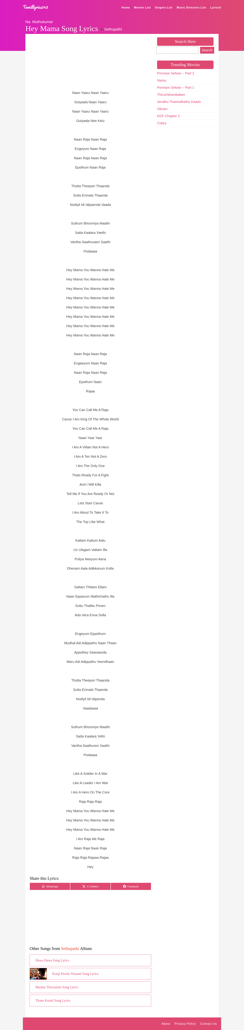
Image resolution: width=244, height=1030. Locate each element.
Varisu (161, 80)
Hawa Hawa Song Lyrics (52, 960)
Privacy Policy (185, 1023)
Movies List (142, 7)
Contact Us (208, 1023)
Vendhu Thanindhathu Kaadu (179, 102)
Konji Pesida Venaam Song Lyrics (75, 974)
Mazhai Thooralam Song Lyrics (56, 987)
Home (126, 7)
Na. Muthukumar (39, 22)
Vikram (162, 109)
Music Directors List (191, 7)
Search (207, 50)
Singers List (163, 7)
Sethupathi (113, 29)
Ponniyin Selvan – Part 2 (175, 73)
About (165, 1023)
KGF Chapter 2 (168, 116)
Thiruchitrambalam (171, 94)
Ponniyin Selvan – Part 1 (175, 87)
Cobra (161, 123)
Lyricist (215, 7)
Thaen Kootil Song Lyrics (52, 1000)
